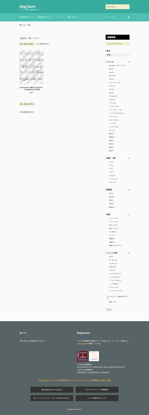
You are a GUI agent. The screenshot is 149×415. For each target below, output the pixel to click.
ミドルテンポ (113, 127)
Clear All (23, 38)
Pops (111, 89)
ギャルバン (113, 179)
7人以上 (112, 175)
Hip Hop (112, 76)
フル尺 (112, 270)
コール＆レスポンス (115, 291)
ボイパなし (113, 263)
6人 (111, 172)
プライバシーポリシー (80, 380)
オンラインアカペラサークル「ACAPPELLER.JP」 (51, 398)
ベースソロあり (114, 277)
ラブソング (113, 222)
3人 (111, 162)
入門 (111, 193)
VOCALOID (113, 96)
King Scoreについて (45, 380)
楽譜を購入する (25, 17)
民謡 (111, 140)
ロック (112, 130)
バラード (112, 123)
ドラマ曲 (112, 232)
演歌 (111, 147)
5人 (111, 169)
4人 (111, 165)
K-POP (112, 86)
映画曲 (112, 239)
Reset (109, 309)
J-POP (112, 79)
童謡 (111, 151)
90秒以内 (112, 267)
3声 (111, 257)
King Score (27, 6)
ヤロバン (112, 182)
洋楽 (111, 144)
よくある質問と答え (62, 380)
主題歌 (112, 242)
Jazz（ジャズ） (114, 82)
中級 (111, 200)
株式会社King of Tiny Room (51, 389)
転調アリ (112, 302)
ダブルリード (113, 287)
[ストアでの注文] (27, 44)
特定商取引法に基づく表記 (101, 380)
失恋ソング (113, 225)
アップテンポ (113, 106)
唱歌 (111, 134)
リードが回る (113, 284)
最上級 (112, 207)
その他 (112, 99)
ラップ (112, 235)
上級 (111, 204)
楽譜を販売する (43, 17)
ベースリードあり (115, 280)
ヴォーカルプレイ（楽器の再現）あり (117, 297)
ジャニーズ (113, 116)
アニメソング (113, 218)
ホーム (24, 25)
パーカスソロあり (115, 274)
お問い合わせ (72, 17)
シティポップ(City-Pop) (116, 113)
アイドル (112, 103)
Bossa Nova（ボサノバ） (117, 65)
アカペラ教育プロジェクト (97, 398)
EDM (111, 69)
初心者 (112, 197)
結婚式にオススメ (115, 245)
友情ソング (113, 228)
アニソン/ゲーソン (115, 110)
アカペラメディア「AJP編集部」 (97, 389)
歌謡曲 (112, 137)
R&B (111, 93)
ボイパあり (113, 260)
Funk (111, 72)
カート (57, 17)
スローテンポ (113, 120)
